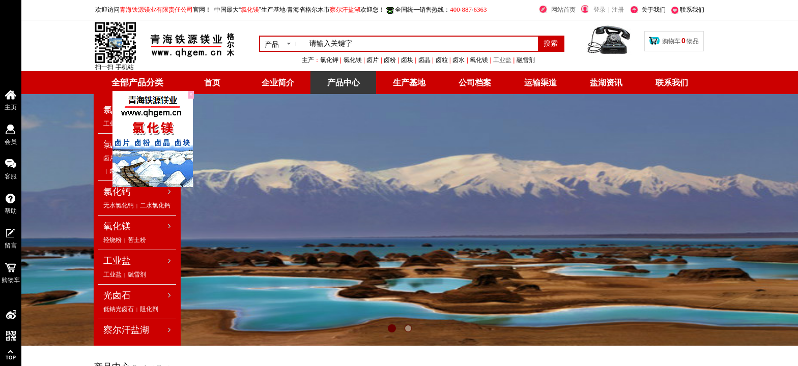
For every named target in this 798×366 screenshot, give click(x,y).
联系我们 (672, 82)
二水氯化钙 (155, 205)
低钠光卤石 (118, 309)
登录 (599, 9)
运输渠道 (540, 82)
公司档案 (475, 82)
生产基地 (409, 82)
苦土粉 (137, 239)
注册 (618, 9)
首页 (212, 82)
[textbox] (421, 43)
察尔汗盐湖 (126, 330)
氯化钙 (117, 192)
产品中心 (343, 82)
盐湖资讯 (606, 82)
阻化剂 (149, 309)
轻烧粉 (112, 239)
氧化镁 (117, 226)
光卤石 (117, 295)
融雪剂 (137, 274)
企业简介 (278, 82)
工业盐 (564, 60)
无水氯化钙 (118, 205)
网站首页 (563, 9)
